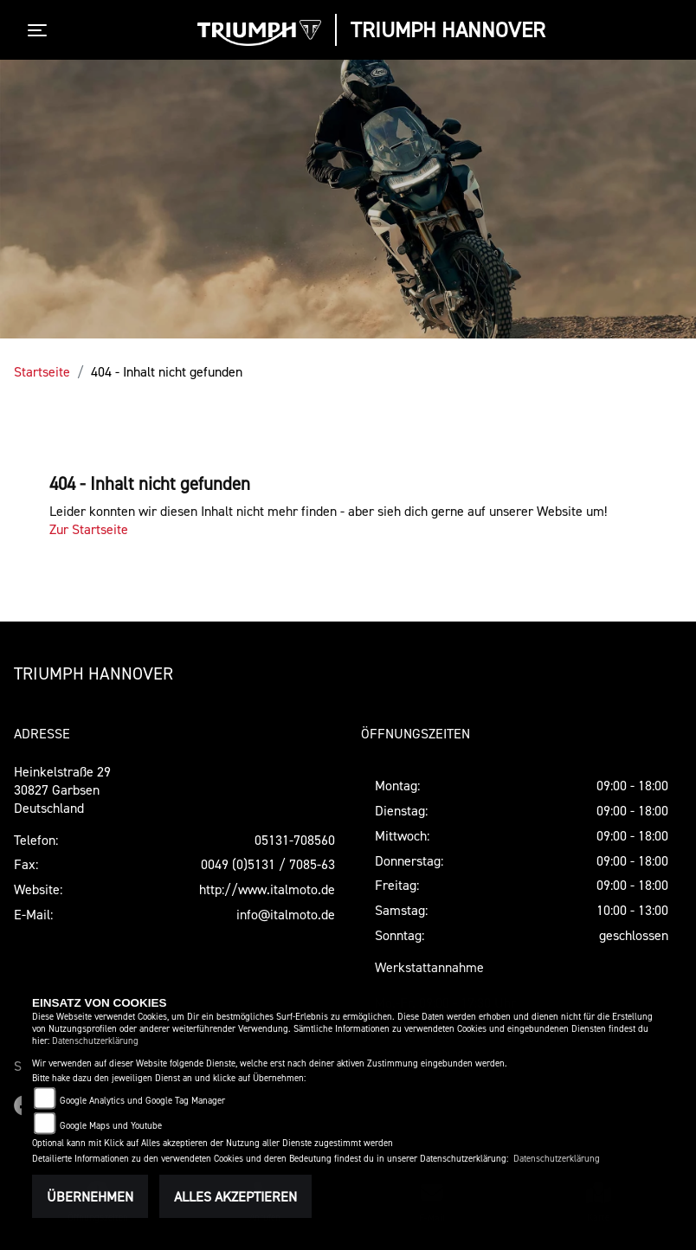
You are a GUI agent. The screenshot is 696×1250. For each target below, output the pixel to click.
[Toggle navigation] (41, 30)
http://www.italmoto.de (267, 889)
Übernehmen (90, 1196)
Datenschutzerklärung (95, 1041)
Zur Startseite (88, 529)
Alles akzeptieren (235, 1196)
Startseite (42, 371)
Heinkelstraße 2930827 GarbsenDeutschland (62, 789)
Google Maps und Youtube (111, 1125)
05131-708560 (295, 839)
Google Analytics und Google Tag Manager (142, 1100)
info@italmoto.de (285, 914)
